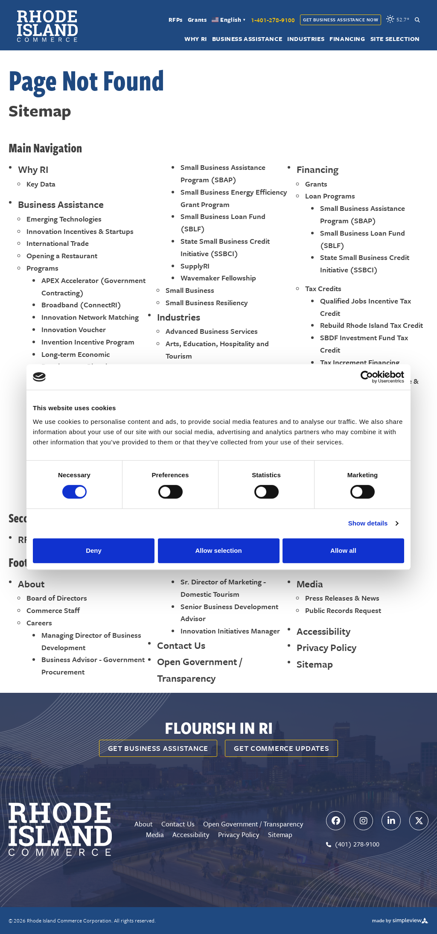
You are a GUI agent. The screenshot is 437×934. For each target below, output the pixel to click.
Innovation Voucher (73, 329)
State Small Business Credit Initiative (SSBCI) (225, 247)
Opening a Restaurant (61, 255)
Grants (197, 20)
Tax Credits (323, 288)
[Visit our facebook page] (335, 820)
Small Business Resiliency (207, 302)
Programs (42, 268)
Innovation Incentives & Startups (80, 231)
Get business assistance (158, 748)
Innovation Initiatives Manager (230, 630)
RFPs (176, 20)
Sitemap (315, 664)
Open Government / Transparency (199, 669)
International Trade (57, 243)
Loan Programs (330, 195)
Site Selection (395, 39)
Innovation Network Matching (90, 317)
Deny (94, 550)
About (31, 584)
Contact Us (181, 645)
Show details (368, 523)
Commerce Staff (53, 610)
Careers (39, 622)
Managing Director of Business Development (91, 641)
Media (310, 584)
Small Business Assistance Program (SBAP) (223, 173)
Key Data (40, 183)
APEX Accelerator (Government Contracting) (93, 286)
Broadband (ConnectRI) (81, 304)
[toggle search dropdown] (417, 19)
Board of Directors (56, 598)
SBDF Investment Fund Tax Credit (364, 343)
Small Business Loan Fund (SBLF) (223, 222)
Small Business (190, 290)
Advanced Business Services (212, 331)
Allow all (343, 550)
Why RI (195, 39)
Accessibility (323, 631)
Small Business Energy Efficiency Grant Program (234, 198)
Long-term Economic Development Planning (78, 360)
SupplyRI (195, 265)
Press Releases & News (342, 598)
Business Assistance (247, 39)
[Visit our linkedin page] (391, 820)
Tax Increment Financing (359, 362)
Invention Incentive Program (87, 341)
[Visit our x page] (418, 820)
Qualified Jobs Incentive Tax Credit (365, 306)
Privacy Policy (326, 647)
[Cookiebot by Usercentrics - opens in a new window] (366, 377)
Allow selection (218, 550)
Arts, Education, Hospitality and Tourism (217, 349)
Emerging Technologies (64, 218)
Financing (347, 39)
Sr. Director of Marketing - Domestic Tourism (223, 587)
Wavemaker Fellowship (218, 277)
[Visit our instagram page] (363, 820)
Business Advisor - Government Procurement (93, 665)
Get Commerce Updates (281, 748)
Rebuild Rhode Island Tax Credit (371, 325)
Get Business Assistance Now (340, 19)
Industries (305, 39)
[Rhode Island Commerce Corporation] (47, 26)
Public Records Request (343, 610)
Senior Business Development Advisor (229, 612)
